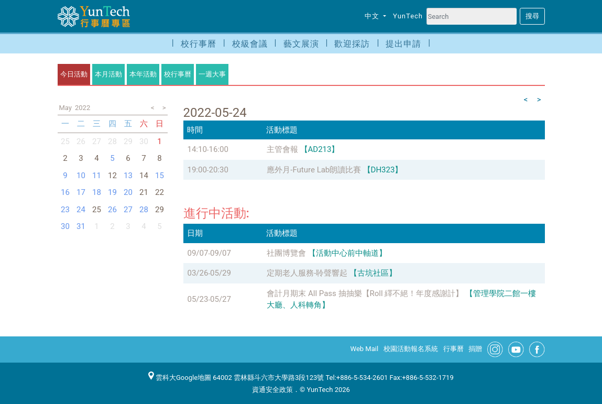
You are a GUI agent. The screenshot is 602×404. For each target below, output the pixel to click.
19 (112, 192)
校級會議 (250, 44)
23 (65, 209)
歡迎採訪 (352, 44)
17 (80, 192)
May (65, 108)
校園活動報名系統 (411, 349)
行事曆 (453, 349)
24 (80, 209)
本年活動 (143, 74)
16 (65, 192)
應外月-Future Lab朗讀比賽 (314, 169)
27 (96, 141)
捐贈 (475, 349)
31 (80, 226)
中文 (373, 16)
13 (128, 175)
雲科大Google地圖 (179, 377)
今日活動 (73, 74)
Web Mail (365, 349)
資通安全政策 (272, 390)
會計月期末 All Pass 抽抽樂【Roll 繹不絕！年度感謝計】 (365, 293)
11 (96, 175)
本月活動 (108, 74)
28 (112, 141)
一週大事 (212, 74)
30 (143, 141)
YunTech (408, 16)
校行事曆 (198, 44)
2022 (82, 108)
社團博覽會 (286, 253)
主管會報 (282, 149)
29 (128, 141)
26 (80, 141)
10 (80, 175)
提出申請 (403, 44)
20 (128, 192)
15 (159, 175)
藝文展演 (301, 44)
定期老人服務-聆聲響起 (307, 273)
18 (96, 192)
